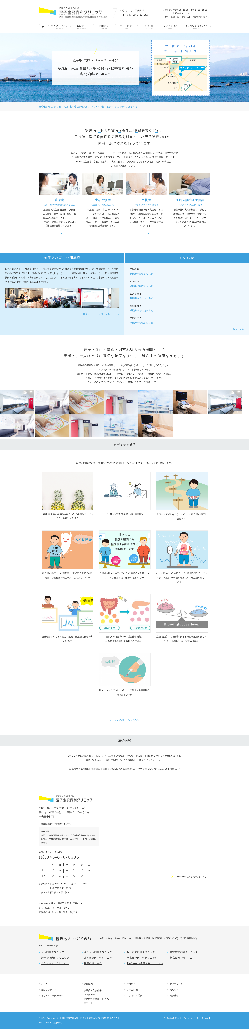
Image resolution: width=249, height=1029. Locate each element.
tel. (135, 15)
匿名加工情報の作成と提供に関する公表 (99, 1018)
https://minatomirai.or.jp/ (48, 945)
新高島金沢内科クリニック (142, 957)
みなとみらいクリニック (55, 963)
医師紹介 (104, 26)
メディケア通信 (134, 995)
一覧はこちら (237, 329)
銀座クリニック (93, 963)
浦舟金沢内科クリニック (98, 952)
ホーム (44, 984)
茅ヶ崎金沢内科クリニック (99, 957)
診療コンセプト (59, 26)
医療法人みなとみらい (49, 1018)
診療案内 (81, 26)
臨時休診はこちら (202, 17)
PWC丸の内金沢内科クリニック (145, 963)
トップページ (43, 26)
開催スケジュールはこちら (96, 314)
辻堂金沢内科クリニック (55, 957)
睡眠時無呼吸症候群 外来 (96, 999)
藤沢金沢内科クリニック (184, 952)
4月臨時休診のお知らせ (141, 298)
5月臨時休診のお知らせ (141, 286)
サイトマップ (45, 1023)
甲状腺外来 (89, 994)
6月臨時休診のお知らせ (141, 273)
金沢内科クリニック (52, 952)
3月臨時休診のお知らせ (141, 310)
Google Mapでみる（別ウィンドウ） (192, 877)
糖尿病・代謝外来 (93, 990)
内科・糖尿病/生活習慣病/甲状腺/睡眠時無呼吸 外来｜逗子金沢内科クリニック (74, 12)
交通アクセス (170, 26)
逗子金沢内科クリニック (141, 952)
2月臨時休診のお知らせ (141, 322)
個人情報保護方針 (70, 1018)
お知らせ (174, 989)
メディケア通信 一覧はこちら (124, 720)
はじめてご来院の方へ (197, 26)
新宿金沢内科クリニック (184, 957)
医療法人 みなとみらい (66, 937)
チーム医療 (126, 26)
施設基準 (174, 995)
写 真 (148, 26)
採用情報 (57, 1023)
